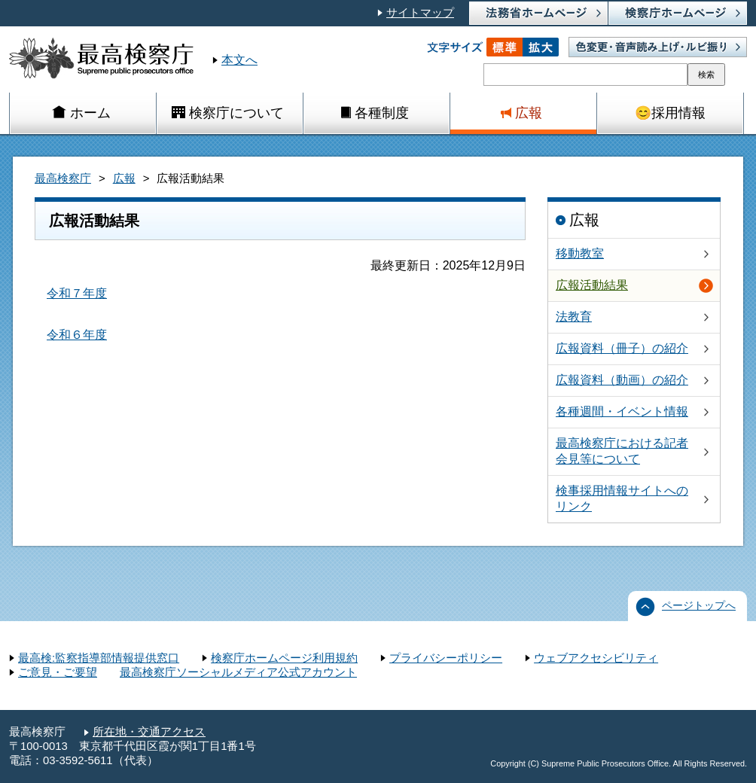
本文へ (239, 59)
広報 (124, 178)
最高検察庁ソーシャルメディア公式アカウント (238, 672)
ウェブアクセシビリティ (596, 658)
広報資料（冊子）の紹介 (622, 348)
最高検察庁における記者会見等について (622, 451)
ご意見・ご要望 (57, 672)
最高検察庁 (63, 178)
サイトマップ (420, 13)
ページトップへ (699, 605)
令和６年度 (77, 334)
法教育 (574, 316)
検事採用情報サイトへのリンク (622, 498)
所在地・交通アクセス (149, 732)
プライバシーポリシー (445, 658)
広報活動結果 (592, 285)
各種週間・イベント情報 (622, 411)
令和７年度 (77, 293)
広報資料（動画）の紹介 (622, 379)
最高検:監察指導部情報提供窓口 (98, 658)
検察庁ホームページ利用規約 (284, 658)
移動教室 (580, 253)
